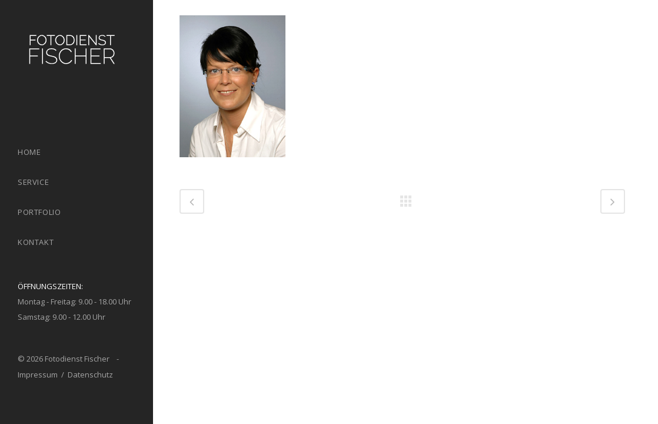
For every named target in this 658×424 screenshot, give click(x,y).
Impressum (38, 374)
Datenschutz (90, 374)
